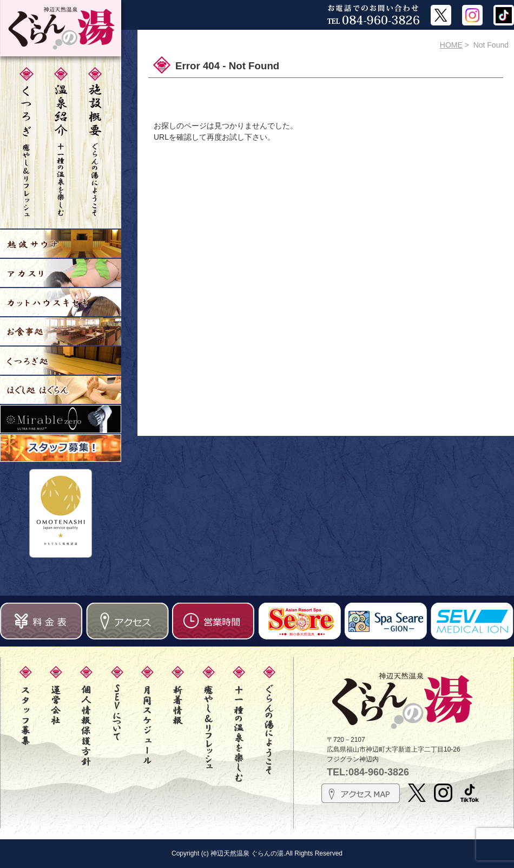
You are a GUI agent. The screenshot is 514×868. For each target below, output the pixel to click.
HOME (451, 45)
